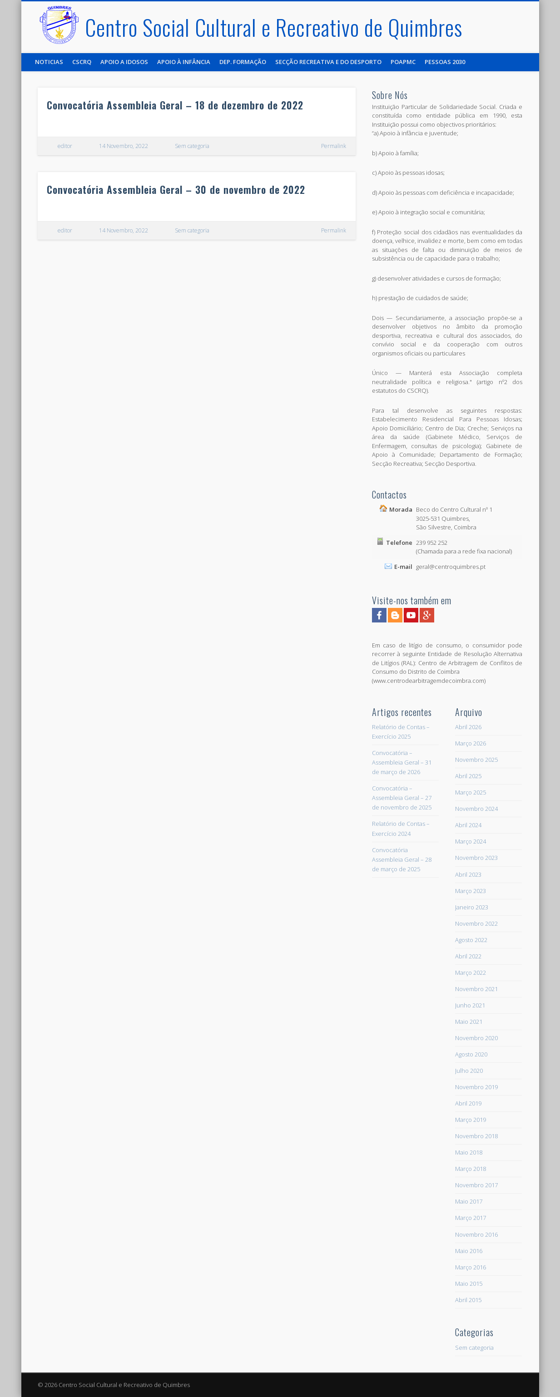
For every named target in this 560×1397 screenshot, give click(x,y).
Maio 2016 (468, 1251)
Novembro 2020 (476, 1038)
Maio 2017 (468, 1201)
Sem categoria (192, 146)
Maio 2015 (468, 1283)
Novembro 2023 (476, 858)
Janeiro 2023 (471, 907)
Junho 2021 (470, 1005)
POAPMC (403, 62)
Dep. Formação (242, 62)
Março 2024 (470, 841)
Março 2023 (470, 891)
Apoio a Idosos (124, 62)
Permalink (333, 146)
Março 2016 (470, 1267)
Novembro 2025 (476, 759)
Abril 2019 (468, 1103)
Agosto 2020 (471, 1054)
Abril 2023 (468, 874)
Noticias (49, 62)
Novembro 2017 (476, 1185)
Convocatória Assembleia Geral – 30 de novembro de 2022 (176, 189)
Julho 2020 (469, 1070)
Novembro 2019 (476, 1087)
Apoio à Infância (183, 62)
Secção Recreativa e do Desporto (328, 62)
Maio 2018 (468, 1152)
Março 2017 (470, 1218)
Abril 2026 (468, 727)
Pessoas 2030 (445, 62)
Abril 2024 (468, 825)
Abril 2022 (468, 956)
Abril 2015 (468, 1300)
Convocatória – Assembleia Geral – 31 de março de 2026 (401, 762)
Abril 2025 (468, 776)
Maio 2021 (468, 1021)
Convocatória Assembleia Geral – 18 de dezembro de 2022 (175, 105)
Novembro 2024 (476, 809)
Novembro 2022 (476, 923)
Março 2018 (470, 1169)
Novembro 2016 (476, 1234)
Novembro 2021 (476, 989)
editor (65, 146)
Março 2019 (470, 1120)
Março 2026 (470, 743)
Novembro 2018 (476, 1136)
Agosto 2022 (471, 940)
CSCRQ (81, 62)
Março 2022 (470, 972)
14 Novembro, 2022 (123, 146)
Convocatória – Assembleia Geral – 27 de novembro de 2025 (401, 797)
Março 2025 (470, 792)
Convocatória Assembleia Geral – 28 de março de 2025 (401, 859)
